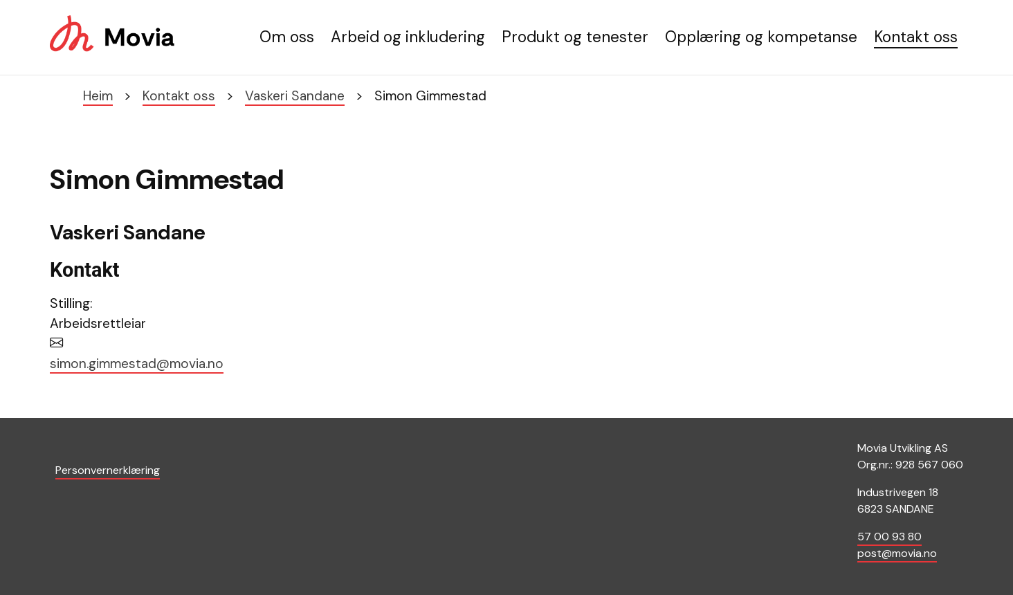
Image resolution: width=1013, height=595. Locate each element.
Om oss (286, 37)
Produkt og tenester (575, 37)
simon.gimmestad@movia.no (136, 363)
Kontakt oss (916, 37)
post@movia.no (897, 553)
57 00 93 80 (889, 536)
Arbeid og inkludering (408, 37)
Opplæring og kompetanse (761, 37)
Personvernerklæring (107, 470)
